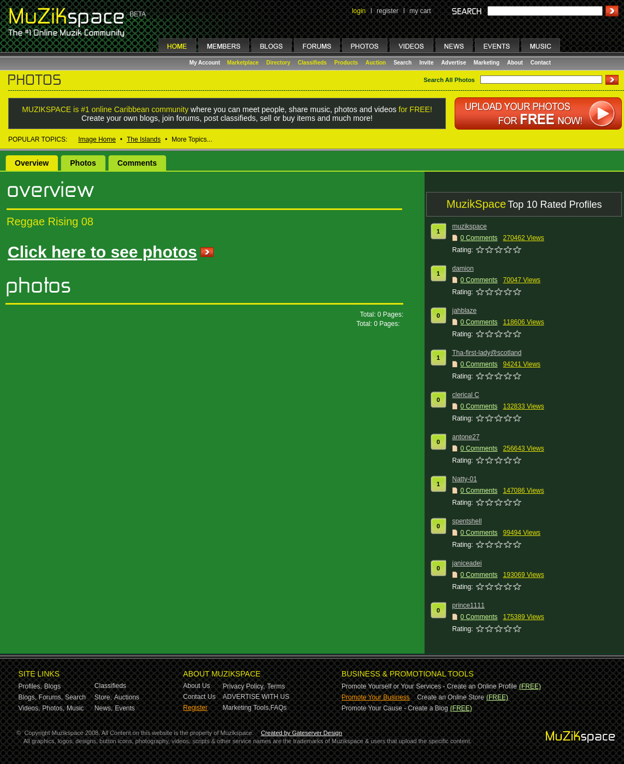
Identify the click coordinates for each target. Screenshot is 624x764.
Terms (276, 686)
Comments (137, 163)
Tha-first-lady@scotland (487, 353)
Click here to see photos (102, 252)
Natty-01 (464, 479)
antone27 (466, 437)
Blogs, (28, 697)
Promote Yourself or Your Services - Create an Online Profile (429, 686)
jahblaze (464, 310)
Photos (83, 163)
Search (402, 63)
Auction (376, 63)
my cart (420, 11)
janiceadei (467, 563)
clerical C (465, 395)
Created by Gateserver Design (302, 733)
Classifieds (312, 63)
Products (346, 63)
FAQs (278, 707)
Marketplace (243, 63)
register (387, 11)
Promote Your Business (376, 697)
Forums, (51, 697)
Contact (541, 63)
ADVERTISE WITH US (256, 697)
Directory (278, 63)
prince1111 (468, 605)
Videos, (29, 708)
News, (104, 708)
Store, (103, 697)
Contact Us (199, 697)
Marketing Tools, (246, 707)
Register (195, 707)
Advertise (453, 63)
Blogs (52, 686)
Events (125, 708)
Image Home (97, 139)
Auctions (126, 697)
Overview (32, 163)
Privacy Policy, (244, 686)
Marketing (486, 63)
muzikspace (469, 226)
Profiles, (30, 686)
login (359, 11)
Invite (426, 63)
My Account (206, 63)
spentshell (467, 521)
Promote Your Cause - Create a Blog (395, 708)
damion (463, 268)
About (515, 63)
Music (75, 708)
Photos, (53, 708)
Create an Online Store (450, 697)
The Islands (144, 139)
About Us (196, 686)
